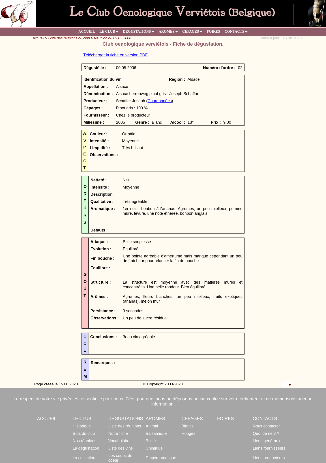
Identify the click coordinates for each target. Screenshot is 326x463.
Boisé (151, 441)
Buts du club (84, 433)
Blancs (188, 426)
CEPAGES (192, 31)
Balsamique (156, 433)
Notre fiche (118, 433)
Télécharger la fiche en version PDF (115, 55)
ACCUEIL (86, 31)
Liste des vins (120, 448)
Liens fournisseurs (269, 448)
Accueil (38, 38)
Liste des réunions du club (69, 38)
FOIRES (213, 31)
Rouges (188, 433)
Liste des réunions (124, 426)
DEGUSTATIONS (138, 31)
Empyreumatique (161, 458)
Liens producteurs (269, 458)
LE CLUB (108, 31)
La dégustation (86, 448)
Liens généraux (266, 441)
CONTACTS (236, 31)
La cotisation (84, 458)
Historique (82, 426)
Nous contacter (266, 426)
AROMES (168, 31)
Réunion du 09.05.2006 (112, 38)
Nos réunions (85, 441)
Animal (152, 426)
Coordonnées (160, 101)
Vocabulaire (118, 441)
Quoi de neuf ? (266, 433)
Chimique (154, 448)
